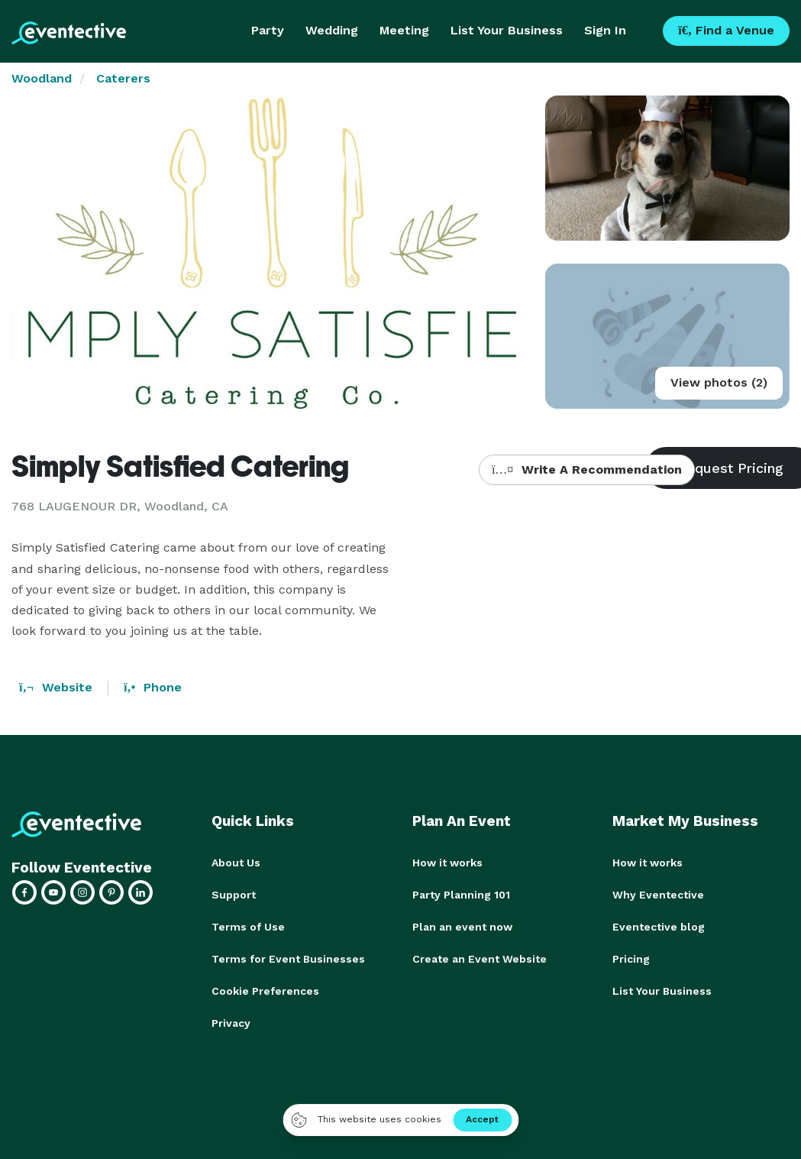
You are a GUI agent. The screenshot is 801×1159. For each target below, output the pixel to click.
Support (234, 895)
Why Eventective (658, 895)
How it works (447, 862)
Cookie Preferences (265, 991)
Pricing (631, 959)
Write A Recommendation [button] (587, 469)
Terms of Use (248, 927)
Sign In (605, 30)
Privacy (231, 1023)
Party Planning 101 (461, 895)
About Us (236, 862)
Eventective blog (658, 927)
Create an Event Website (479, 959)
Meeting (404, 30)
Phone (153, 687)
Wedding (331, 30)
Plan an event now (462, 927)
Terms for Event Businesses (288, 959)
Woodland (41, 78)
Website (55, 687)
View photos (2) (718, 382)
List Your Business (507, 30)
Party (267, 30)
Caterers (123, 78)
